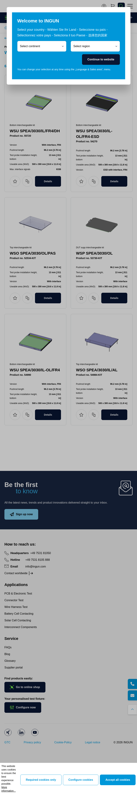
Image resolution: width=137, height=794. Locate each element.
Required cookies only (41, 779)
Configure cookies (80, 779)
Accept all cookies (117, 779)
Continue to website (101, 59)
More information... (8, 789)
